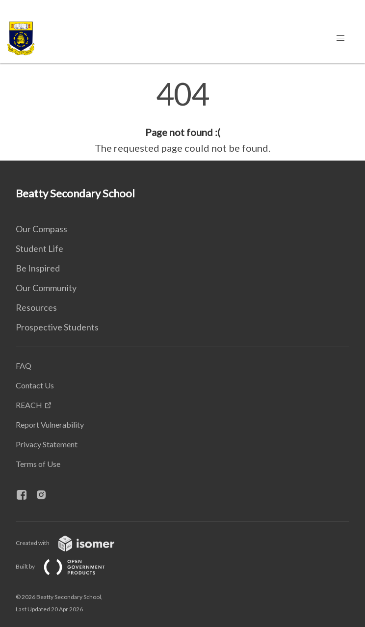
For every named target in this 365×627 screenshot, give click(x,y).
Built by (68, 566)
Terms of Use (38, 463)
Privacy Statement (47, 444)
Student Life (39, 248)
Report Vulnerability (50, 424)
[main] (182, 117)
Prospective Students (57, 327)
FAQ (23, 365)
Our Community (46, 287)
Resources (36, 307)
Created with (73, 542)
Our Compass (41, 228)
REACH (29, 404)
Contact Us (35, 385)
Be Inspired (38, 268)
